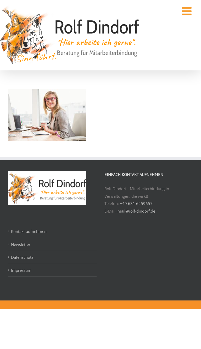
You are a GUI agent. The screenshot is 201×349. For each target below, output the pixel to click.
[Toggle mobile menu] (182, 11)
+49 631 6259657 (136, 203)
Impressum (21, 270)
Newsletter (20, 244)
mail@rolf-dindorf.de (136, 211)
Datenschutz (22, 257)
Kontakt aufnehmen (29, 231)
